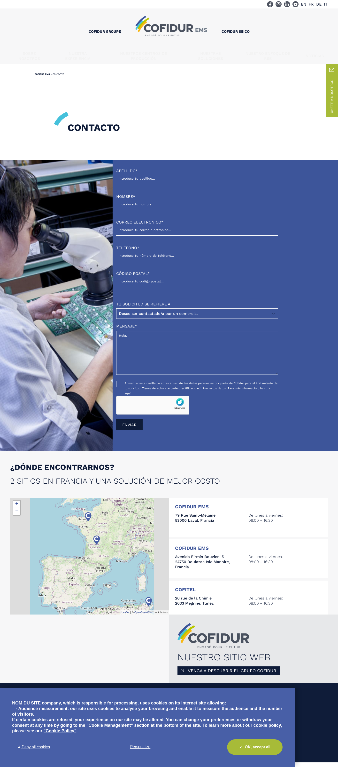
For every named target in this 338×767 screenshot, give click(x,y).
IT (326, 4)
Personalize (140, 747)
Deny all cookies (33, 747)
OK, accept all (254, 747)
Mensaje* (197, 354)
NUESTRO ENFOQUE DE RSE (268, 56)
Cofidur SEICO (236, 31)
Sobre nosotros (29, 56)
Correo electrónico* (197, 230)
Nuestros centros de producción (143, 56)
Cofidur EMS (42, 79)
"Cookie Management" (109, 725)
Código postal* (197, 282)
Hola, (197, 357)
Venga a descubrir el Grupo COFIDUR (232, 675)
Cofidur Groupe (105, 31)
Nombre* (197, 205)
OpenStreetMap (143, 616)
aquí (127, 398)
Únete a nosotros (332, 101)
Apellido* (197, 179)
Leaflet (126, 616)
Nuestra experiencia (78, 56)
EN (303, 4)
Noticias (315, 56)
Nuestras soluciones (210, 56)
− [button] (16, 516)
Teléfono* (197, 256)
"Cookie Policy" (60, 730)
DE (319, 4)
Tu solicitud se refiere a (197, 314)
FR (311, 4)
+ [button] (16, 508)
